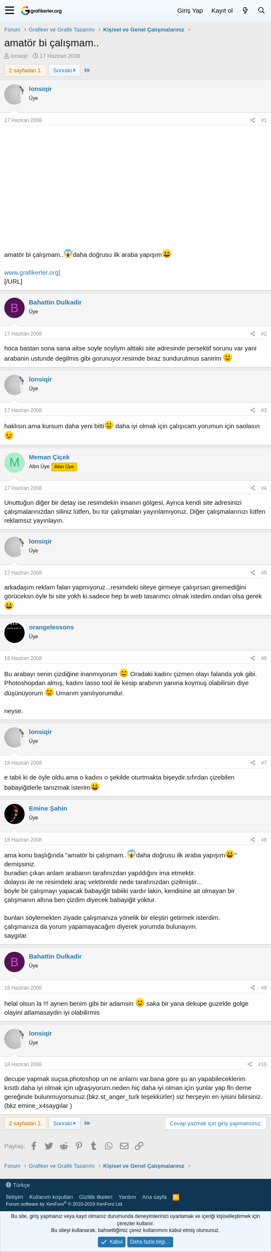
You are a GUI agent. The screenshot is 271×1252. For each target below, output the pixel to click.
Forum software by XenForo (64, 1203)
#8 (264, 840)
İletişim (14, 1197)
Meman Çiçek (49, 457)
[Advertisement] (135, 189)
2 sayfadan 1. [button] (25, 70)
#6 (264, 658)
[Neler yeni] (245, 10)
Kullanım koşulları (51, 1197)
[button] (9, 10)
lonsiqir (19, 56)
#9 (264, 988)
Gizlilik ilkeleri (95, 1197)
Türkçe (18, 1185)
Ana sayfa (154, 1197)
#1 (264, 120)
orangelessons (51, 627)
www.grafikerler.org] (32, 272)
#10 (262, 1064)
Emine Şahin (48, 808)
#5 (264, 573)
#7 (264, 763)
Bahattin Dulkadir (55, 302)
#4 (264, 488)
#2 (264, 334)
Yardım (127, 1197)
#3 (264, 410)
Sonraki (64, 70)
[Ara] (261, 10)
